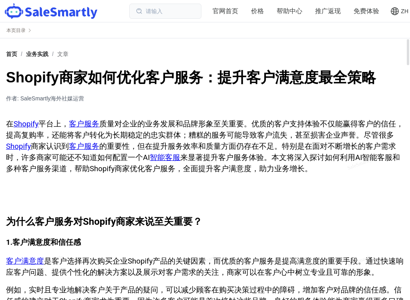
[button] (399, 11)
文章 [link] (62, 54)
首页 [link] (11, 54)
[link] (37, 54)
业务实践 (37, 54)
